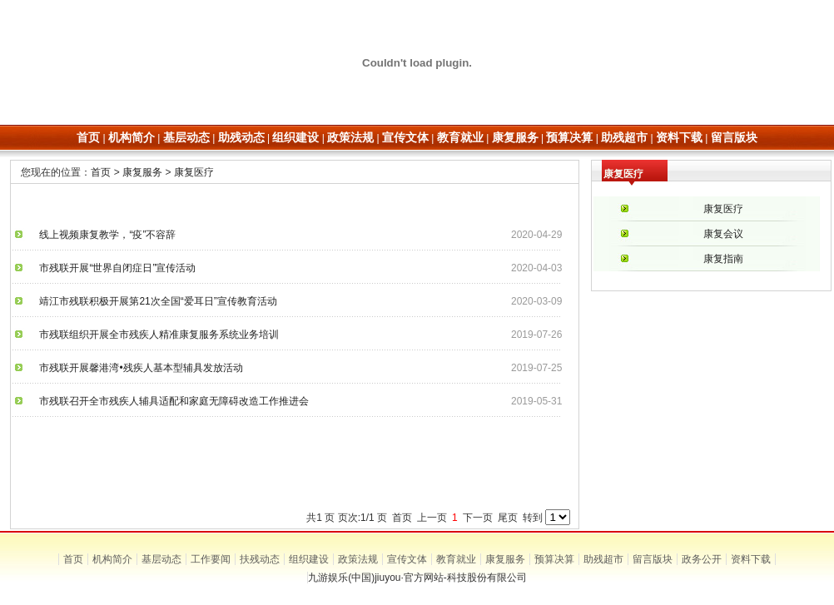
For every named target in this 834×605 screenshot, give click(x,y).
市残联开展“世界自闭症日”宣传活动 (112, 268)
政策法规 (358, 559)
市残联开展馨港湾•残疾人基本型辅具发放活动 (135, 368)
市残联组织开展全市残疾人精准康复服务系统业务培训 (154, 334)
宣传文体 (407, 559)
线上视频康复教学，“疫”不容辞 (102, 235)
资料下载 (751, 559)
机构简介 (112, 559)
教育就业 (456, 559)
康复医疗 (194, 172)
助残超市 (603, 559)
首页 (101, 172)
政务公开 (702, 559)
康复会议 (723, 234)
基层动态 (161, 559)
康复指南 (723, 259)
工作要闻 (211, 559)
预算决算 (554, 559)
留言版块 (653, 559)
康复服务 (142, 172)
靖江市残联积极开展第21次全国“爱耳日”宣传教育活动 (152, 301)
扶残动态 (260, 559)
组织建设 (309, 559)
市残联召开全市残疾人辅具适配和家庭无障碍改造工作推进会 (169, 401)
